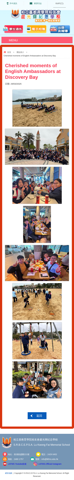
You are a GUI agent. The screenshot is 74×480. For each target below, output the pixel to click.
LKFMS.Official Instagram (49, 464)
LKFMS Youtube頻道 (17, 464)
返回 (39, 415)
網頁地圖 (8, 473)
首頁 (9, 52)
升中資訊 (13, 3)
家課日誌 (38, 3)
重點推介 (20, 52)
